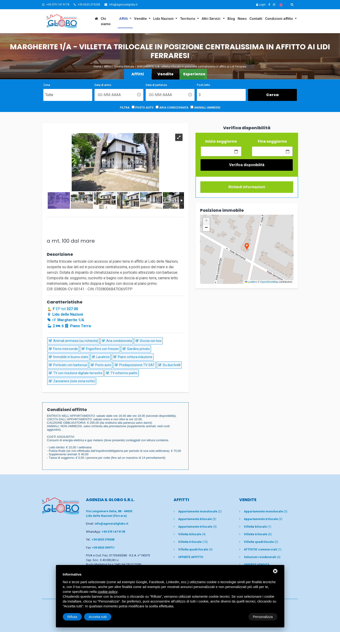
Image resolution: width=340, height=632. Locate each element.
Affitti (124, 19)
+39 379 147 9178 (55, 4)
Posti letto (203, 85)
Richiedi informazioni (246, 187)
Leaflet (250, 281)
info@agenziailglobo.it (121, 4)
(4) (197, 526)
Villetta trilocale (124, 66)
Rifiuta (238, 617)
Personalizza (77, 617)
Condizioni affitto (279, 19)
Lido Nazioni (163, 19)
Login (261, 4)
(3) (197, 519)
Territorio (188, 19)
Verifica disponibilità (246, 165)
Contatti (255, 19)
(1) (257, 526)
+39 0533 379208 (87, 4)
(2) (200, 511)
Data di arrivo (103, 85)
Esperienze (194, 74)
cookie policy (108, 592)
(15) (193, 542)
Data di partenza (156, 85)
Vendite (141, 19)
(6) (258, 534)
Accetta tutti (264, 617)
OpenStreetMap (269, 281)
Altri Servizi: (212, 19)
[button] (246, 247)
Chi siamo (106, 21)
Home (97, 66)
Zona (46, 85)
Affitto (107, 66)
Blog (231, 19)
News (242, 19)
